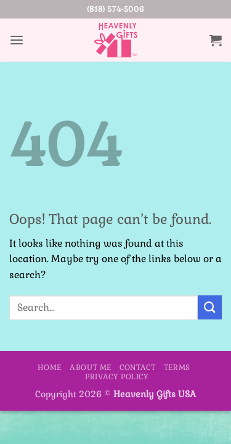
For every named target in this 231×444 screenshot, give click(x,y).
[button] (16, 40)
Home (49, 367)
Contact (137, 367)
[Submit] (210, 307)
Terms (177, 367)
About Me (90, 367)
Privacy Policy (116, 377)
